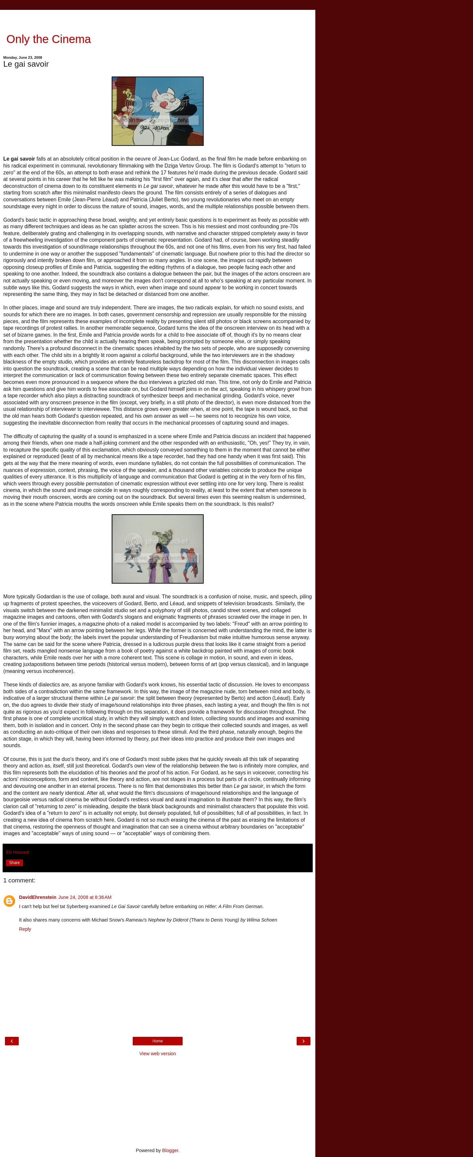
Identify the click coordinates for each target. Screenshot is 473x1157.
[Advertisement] (157, 18)
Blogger (170, 1150)
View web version (157, 1053)
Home (157, 1041)
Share (14, 862)
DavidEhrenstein (37, 897)
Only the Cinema (47, 39)
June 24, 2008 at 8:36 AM (85, 897)
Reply (25, 929)
